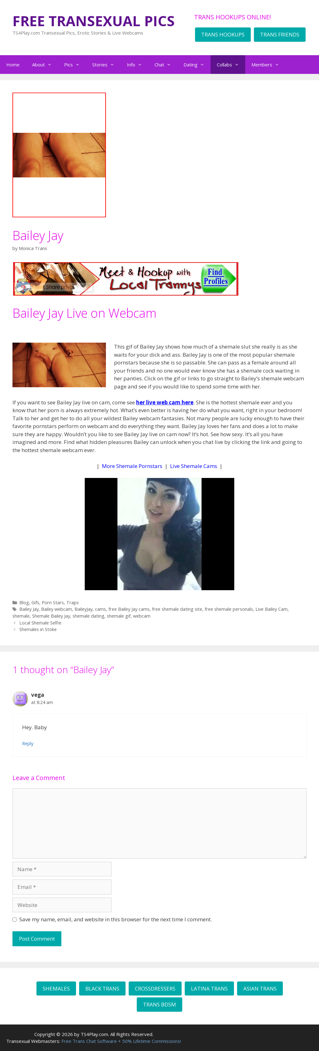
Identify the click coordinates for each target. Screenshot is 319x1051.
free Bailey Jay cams (129, 609)
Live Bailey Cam (271, 609)
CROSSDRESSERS (155, 988)
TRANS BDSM (159, 1004)
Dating (197, 64)
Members (268, 64)
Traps (72, 602)
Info (137, 64)
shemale (21, 616)
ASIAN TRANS (260, 988)
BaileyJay (83, 609)
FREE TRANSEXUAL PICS (93, 20)
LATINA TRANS (209, 988)
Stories (106, 64)
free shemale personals (229, 609)
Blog (24, 602)
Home (13, 64)
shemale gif (119, 616)
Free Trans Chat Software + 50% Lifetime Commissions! (121, 1041)
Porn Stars (53, 602)
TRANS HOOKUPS (223, 34)
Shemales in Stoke (38, 629)
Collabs (231, 64)
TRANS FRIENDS (279, 34)
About (45, 64)
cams (100, 609)
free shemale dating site (177, 609)
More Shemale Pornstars (132, 466)
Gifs (35, 602)
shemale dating (88, 616)
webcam (141, 616)
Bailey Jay (29, 609)
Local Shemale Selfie (40, 623)
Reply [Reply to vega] (27, 743)
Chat (166, 64)
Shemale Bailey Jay (51, 616)
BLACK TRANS (102, 988)
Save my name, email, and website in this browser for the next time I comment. (115, 919)
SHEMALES (56, 988)
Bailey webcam (56, 609)
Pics (75, 64)
